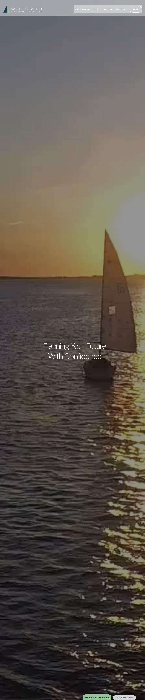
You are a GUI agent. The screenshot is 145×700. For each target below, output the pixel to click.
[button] (82, 6)
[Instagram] (4, 464)
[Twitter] (4, 454)
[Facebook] (4, 450)
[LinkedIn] (4, 459)
